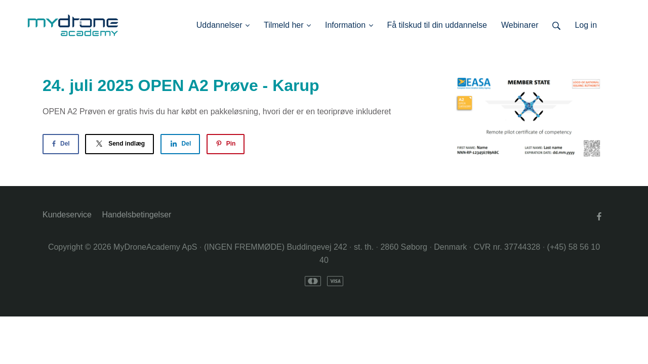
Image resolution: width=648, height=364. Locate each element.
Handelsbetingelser (136, 214)
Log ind (611, 25)
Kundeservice (67, 214)
